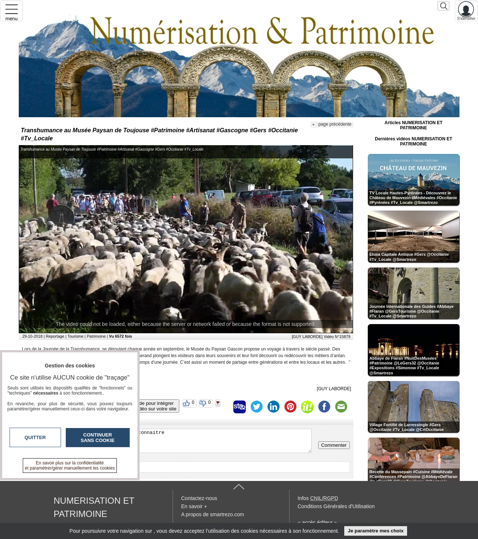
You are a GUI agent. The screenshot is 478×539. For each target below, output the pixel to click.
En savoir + (194, 506)
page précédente (334, 124)
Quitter (35, 437)
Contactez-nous (199, 498)
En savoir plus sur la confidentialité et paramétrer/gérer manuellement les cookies (70, 465)
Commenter (334, 445)
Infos (318, 498)
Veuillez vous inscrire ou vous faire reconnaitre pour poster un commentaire (167, 441)
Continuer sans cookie (98, 437)
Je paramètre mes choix (375, 530)
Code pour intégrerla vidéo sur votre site (153, 406)
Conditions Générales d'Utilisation (336, 506)
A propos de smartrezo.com (212, 514)
